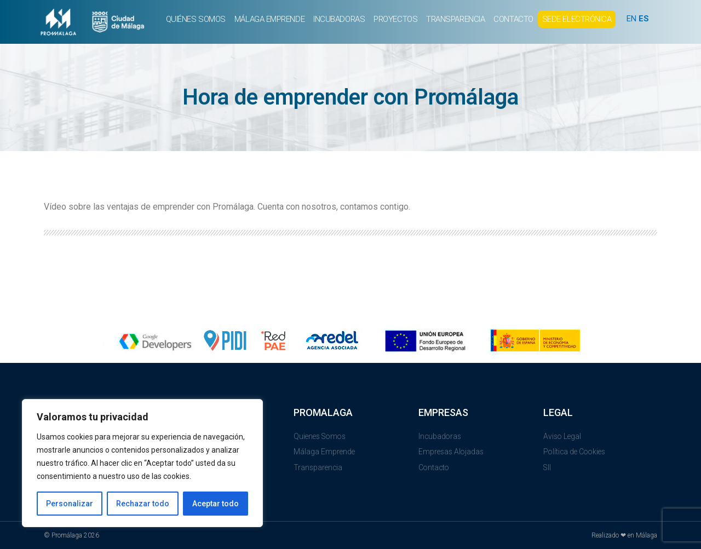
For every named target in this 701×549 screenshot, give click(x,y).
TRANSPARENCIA (455, 19)
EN (631, 19)
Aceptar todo (215, 503)
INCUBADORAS (339, 19)
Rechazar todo (142, 503)
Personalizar (69, 503)
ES (644, 19)
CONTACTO (513, 19)
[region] (142, 463)
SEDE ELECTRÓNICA (577, 19)
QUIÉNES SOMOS (196, 19)
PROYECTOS (395, 19)
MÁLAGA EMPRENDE (269, 19)
